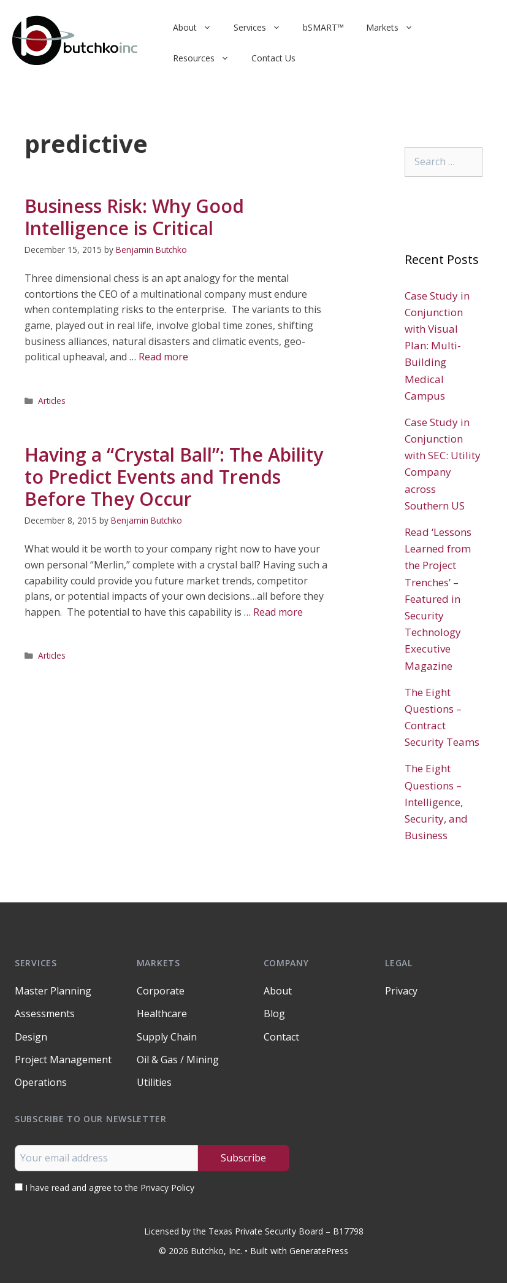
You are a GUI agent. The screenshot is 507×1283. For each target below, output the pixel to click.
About (198, 27)
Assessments (45, 1013)
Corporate (161, 991)
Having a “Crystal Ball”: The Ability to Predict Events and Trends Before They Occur (174, 476)
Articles (52, 400)
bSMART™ (323, 27)
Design (31, 1037)
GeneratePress (318, 1251)
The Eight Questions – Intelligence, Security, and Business (436, 801)
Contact (281, 1037)
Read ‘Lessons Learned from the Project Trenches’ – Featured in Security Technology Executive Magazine (438, 599)
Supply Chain (167, 1037)
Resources (206, 58)
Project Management (63, 1059)
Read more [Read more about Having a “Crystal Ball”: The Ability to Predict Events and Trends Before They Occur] (278, 612)
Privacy (401, 991)
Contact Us (273, 58)
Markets (395, 27)
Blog (274, 1013)
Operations (41, 1082)
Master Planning (53, 991)
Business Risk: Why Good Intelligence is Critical (134, 217)
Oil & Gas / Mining (178, 1059)
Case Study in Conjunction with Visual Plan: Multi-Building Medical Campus (437, 346)
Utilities (154, 1082)
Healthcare (162, 1013)
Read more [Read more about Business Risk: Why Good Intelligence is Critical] (163, 356)
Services (263, 27)
